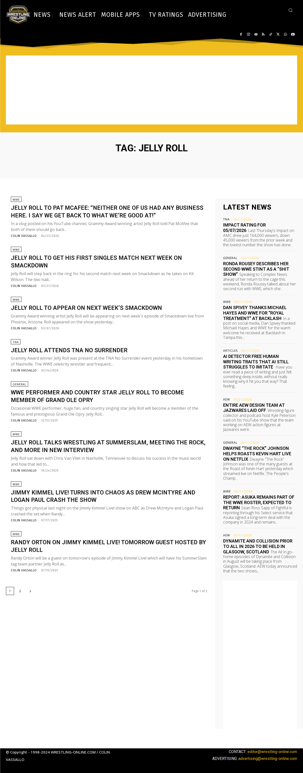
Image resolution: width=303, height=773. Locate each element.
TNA (16, 356)
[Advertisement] (151, 89)
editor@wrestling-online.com (272, 751)
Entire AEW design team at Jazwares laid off (254, 408)
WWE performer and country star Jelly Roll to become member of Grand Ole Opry (99, 412)
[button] (290, 10)
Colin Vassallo (24, 245)
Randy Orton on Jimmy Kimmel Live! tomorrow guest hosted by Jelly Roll (107, 567)
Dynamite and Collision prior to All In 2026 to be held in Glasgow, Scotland (257, 546)
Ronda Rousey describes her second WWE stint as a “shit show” (256, 269)
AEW (226, 399)
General (19, 400)
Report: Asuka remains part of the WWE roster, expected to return (258, 502)
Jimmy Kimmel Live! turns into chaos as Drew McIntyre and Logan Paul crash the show (94, 515)
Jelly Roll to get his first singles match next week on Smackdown (106, 272)
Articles (230, 350)
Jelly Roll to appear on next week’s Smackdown (100, 320)
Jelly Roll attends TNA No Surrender (79, 364)
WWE (16, 201)
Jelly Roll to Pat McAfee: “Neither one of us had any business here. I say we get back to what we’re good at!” (107, 216)
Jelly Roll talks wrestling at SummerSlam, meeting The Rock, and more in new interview (107, 464)
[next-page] (30, 612)
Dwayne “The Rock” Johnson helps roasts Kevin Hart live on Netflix (257, 453)
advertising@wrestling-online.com (267, 758)
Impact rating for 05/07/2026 (244, 227)
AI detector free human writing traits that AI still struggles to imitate (256, 361)
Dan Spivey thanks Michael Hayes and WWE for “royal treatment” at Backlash (255, 313)
